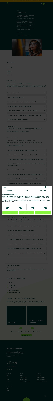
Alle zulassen (42, 212)
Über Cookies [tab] (43, 190)
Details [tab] (26, 190)
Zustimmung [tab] (9, 190)
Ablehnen (10, 212)
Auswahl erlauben (26, 212)
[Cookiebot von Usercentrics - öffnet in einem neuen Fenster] (46, 187)
